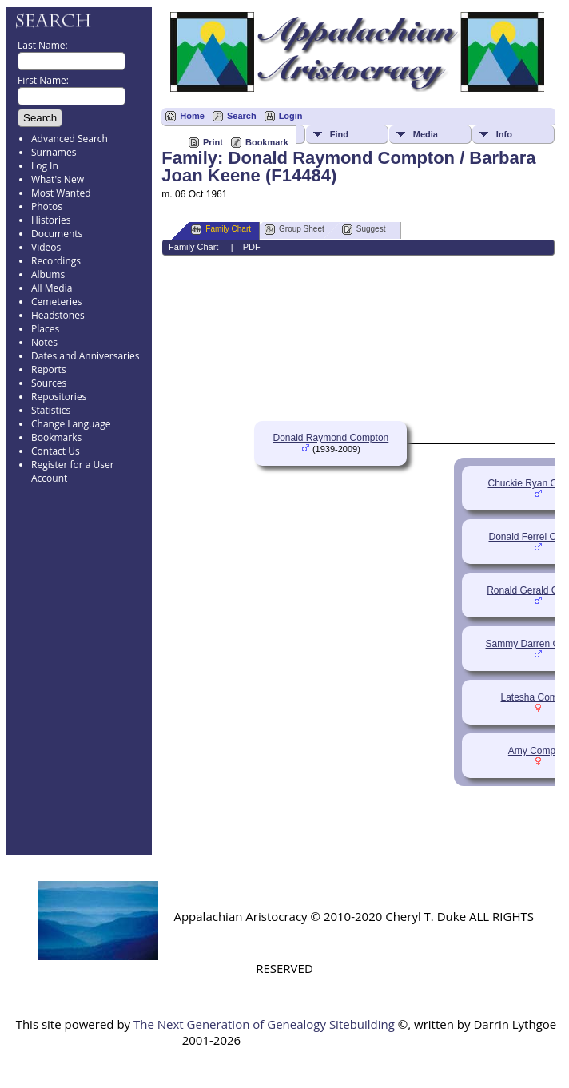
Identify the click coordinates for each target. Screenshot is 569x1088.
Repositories (58, 396)
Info (504, 134)
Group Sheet (294, 230)
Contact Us (55, 451)
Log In (44, 166)
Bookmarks (56, 437)
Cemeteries (56, 301)
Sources (48, 383)
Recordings (56, 261)
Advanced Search (69, 138)
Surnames (53, 152)
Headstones (58, 315)
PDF (252, 247)
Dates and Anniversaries (85, 356)
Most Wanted (61, 193)
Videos (46, 247)
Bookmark (266, 142)
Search (242, 116)
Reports (48, 369)
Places (45, 329)
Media (425, 134)
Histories (50, 220)
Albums (48, 274)
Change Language (70, 424)
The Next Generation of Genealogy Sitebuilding (264, 1024)
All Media (51, 288)
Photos (46, 206)
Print (213, 142)
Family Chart (221, 230)
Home (192, 116)
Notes (44, 342)
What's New (57, 179)
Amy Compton (538, 750)
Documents (56, 233)
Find (339, 134)
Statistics (50, 410)
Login (291, 116)
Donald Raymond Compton (330, 437)
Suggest (364, 230)
